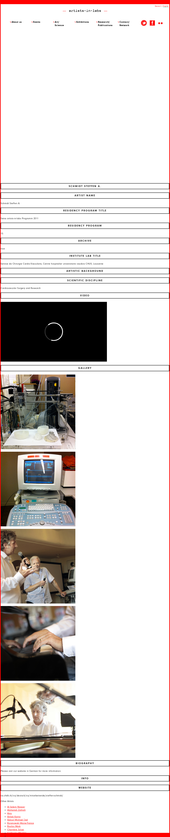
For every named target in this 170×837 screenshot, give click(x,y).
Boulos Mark (14, 826)
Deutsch (158, 6)
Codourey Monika (16, 833)
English (166, 6)
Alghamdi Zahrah (16, 810)
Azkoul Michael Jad (17, 820)
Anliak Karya (13, 816)
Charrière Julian (15, 829)
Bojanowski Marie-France (20, 823)
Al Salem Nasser (16, 807)
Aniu (9, 813)
